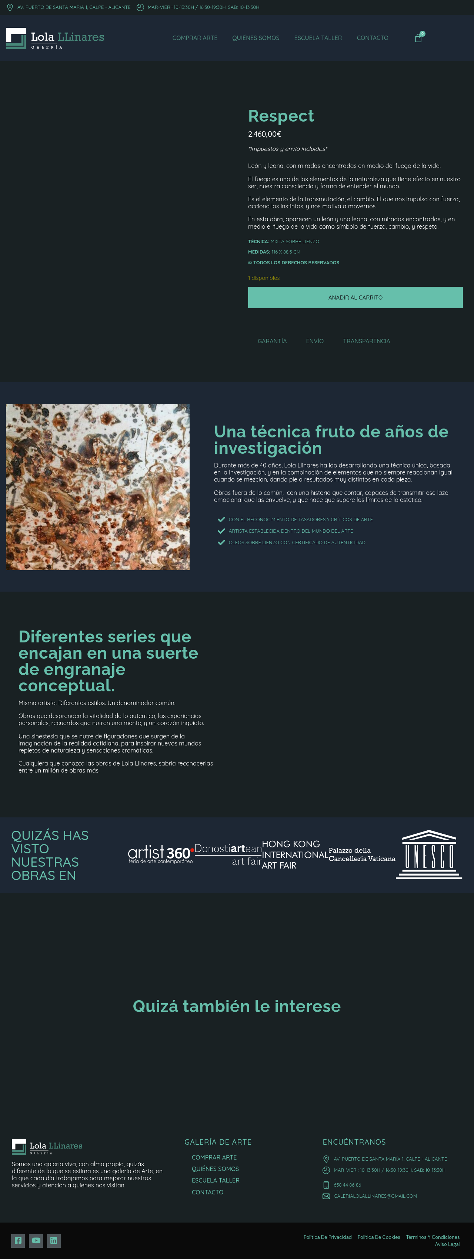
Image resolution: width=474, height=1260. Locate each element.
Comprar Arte (195, 38)
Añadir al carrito (355, 297)
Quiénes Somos (255, 38)
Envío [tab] (315, 341)
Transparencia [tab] (366, 341)
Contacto (372, 38)
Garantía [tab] (272, 341)
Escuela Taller (318, 38)
